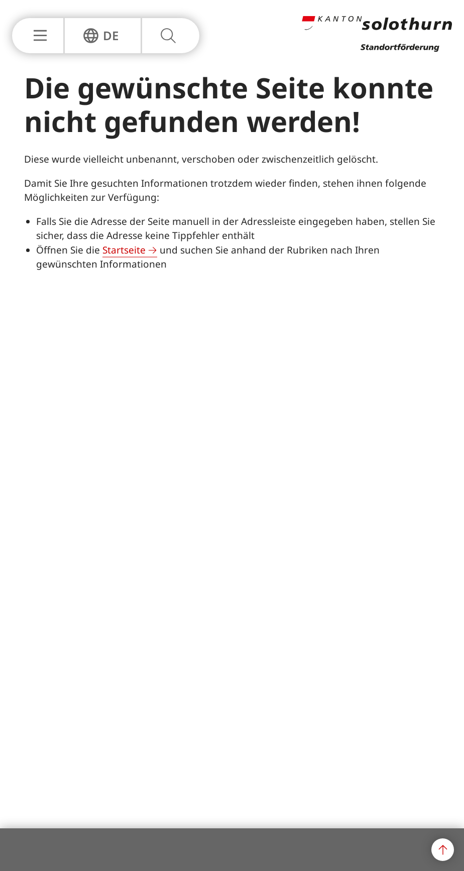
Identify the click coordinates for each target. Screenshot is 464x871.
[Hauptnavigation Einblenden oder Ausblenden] (37, 35)
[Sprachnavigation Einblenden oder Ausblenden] (101, 35)
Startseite (124, 250)
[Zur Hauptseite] (376, 48)
